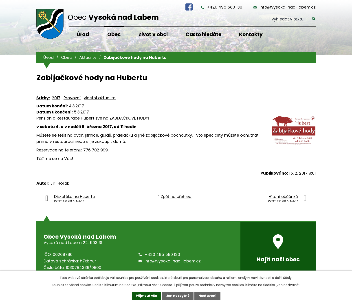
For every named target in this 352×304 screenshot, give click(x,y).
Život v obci (153, 34)
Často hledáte (203, 34)
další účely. (283, 277)
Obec (114, 34)
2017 (56, 98)
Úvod (48, 57)
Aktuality (87, 57)
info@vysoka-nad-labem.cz (288, 7)
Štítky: (43, 98)
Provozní (72, 98)
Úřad (83, 34)
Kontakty (251, 34)
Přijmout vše (146, 295)
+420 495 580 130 (224, 7)
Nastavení (207, 295)
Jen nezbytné (177, 295)
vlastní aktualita (100, 98)
